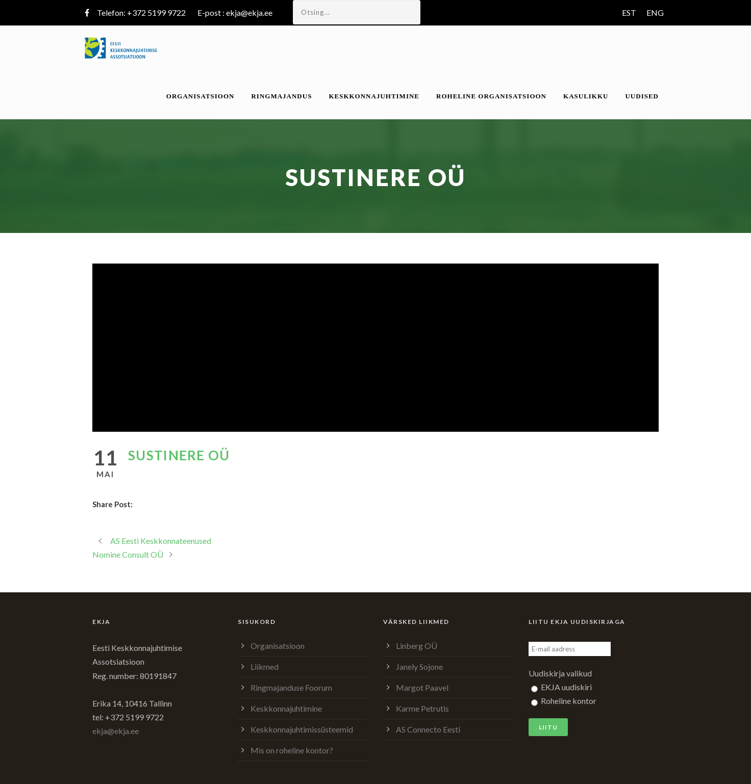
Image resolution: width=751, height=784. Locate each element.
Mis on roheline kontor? (292, 750)
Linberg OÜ (416, 645)
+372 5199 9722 (156, 12)
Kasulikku (585, 96)
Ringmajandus (281, 96)
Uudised (642, 96)
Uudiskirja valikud (560, 673)
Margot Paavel (422, 687)
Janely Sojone (419, 666)
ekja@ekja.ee (249, 12)
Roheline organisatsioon (491, 96)
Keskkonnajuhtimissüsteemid (302, 729)
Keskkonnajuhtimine (374, 96)
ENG (655, 12)
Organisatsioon (200, 96)
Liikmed (265, 666)
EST (629, 12)
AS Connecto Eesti (428, 729)
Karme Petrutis (422, 708)
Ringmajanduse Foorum (291, 687)
